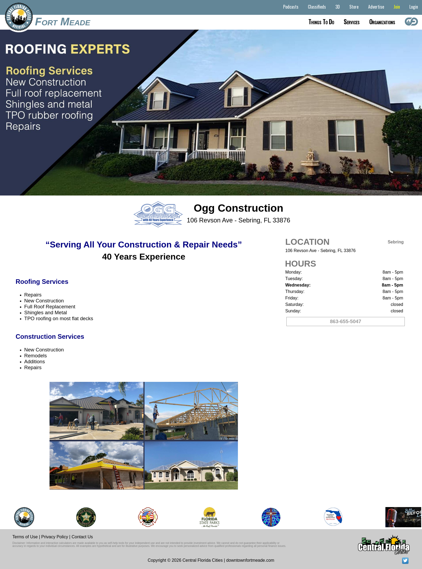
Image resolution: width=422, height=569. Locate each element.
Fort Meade (62, 21)
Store (353, 7)
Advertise (376, 7)
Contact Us (82, 537)
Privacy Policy (54, 537)
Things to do (321, 21)
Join (396, 7)
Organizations (382, 21)
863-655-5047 (345, 321)
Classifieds (317, 7)
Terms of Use (25, 537)
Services (352, 21)
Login (413, 7)
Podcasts (290, 7)
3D (337, 7)
